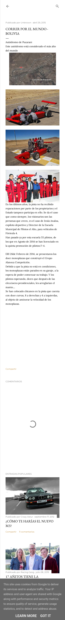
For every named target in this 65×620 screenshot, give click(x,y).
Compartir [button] (11, 369)
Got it (45, 616)
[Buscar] (57, 5)
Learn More (26, 616)
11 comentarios (26, 531)
